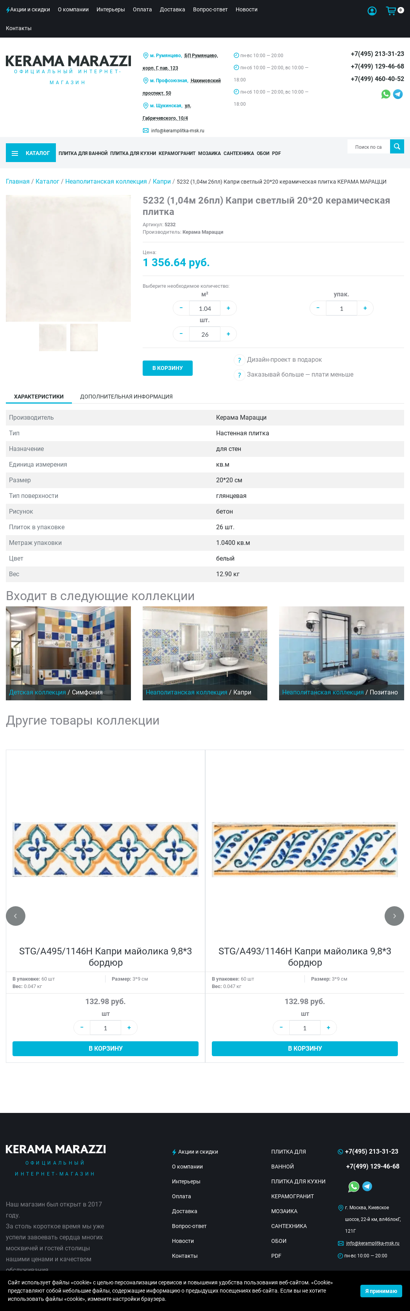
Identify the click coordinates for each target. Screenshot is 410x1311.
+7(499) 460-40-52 (377, 79)
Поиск (397, 146)
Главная (18, 169)
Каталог (47, 169)
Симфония (87, 679)
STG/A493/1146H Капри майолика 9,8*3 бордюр (304, 944)
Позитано (384, 679)
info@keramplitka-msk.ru (177, 130)
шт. (205, 307)
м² (204, 281)
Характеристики (39, 384)
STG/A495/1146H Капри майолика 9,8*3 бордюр (105, 944)
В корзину (167, 355)
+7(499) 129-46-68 (377, 66)
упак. (341, 281)
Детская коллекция (37, 679)
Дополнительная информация (126, 384)
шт (106, 1001)
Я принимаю (381, 1291)
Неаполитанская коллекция (107, 169)
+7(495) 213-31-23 (377, 54)
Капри (162, 169)
